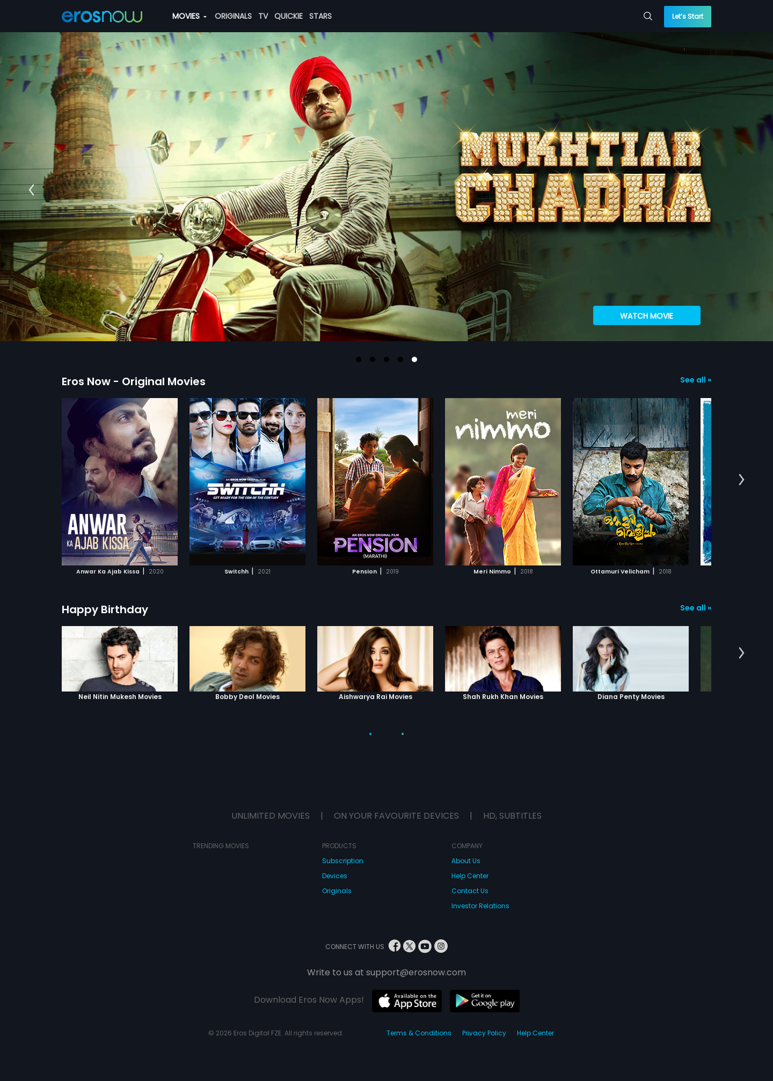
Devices (334, 875)
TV (263, 16)
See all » (695, 379)
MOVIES (189, 16)
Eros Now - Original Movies (134, 381)
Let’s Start (687, 16)
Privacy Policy (484, 1033)
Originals (337, 890)
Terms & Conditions (418, 1033)
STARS (320, 16)
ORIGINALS (233, 16)
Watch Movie (646, 316)
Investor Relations (480, 905)
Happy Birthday (105, 609)
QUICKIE (288, 16)
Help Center (469, 875)
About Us (465, 860)
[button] (358, 359)
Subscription (342, 860)
